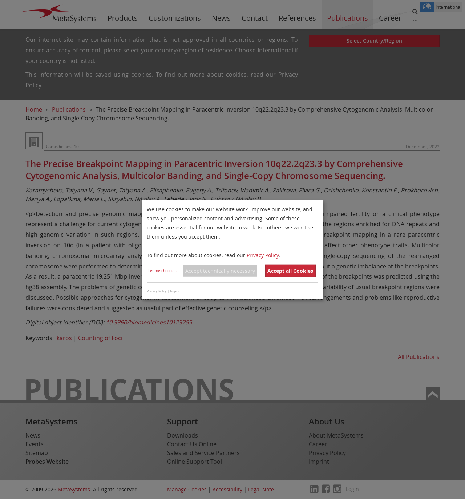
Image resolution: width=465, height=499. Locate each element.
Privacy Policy (263, 254)
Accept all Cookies (290, 270)
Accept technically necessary (220, 270)
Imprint (176, 291)
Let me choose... (162, 270)
